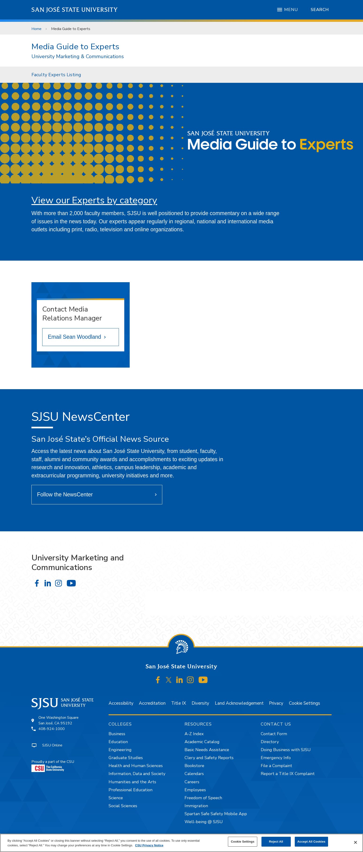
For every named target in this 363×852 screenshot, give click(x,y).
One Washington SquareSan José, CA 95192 (58, 720)
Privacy (276, 703)
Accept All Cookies (311, 841)
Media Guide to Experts (70, 28)
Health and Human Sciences (136, 765)
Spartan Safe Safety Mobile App (216, 814)
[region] (181, 843)
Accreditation (152, 703)
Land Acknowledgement (239, 703)
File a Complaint (276, 765)
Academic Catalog (202, 742)
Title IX (178, 703)
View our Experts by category (94, 200)
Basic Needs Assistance (207, 750)
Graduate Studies (126, 758)
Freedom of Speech (203, 798)
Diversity (200, 703)
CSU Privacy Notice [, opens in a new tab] (149, 845)
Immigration (196, 806)
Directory (270, 742)
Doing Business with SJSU (286, 750)
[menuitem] (56, 75)
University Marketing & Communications (77, 56)
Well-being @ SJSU (204, 822)
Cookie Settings (304, 703)
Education (118, 742)
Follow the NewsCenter (65, 494)
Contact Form (274, 734)
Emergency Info (276, 758)
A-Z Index (194, 734)
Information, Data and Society (137, 773)
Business (117, 734)
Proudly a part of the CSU (52, 765)
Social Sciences (123, 806)
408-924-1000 (51, 728)
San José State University (74, 9)
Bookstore (194, 765)
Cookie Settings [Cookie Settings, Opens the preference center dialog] (242, 841)
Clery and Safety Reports (209, 758)
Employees (195, 790)
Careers (192, 782)
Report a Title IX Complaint (288, 773)
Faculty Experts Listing (56, 75)
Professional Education (130, 790)
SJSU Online (52, 745)
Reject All (276, 841)
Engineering (120, 750)
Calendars (194, 773)
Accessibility (121, 703)
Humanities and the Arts (132, 782)
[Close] (355, 842)
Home (36, 28)
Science (116, 798)
